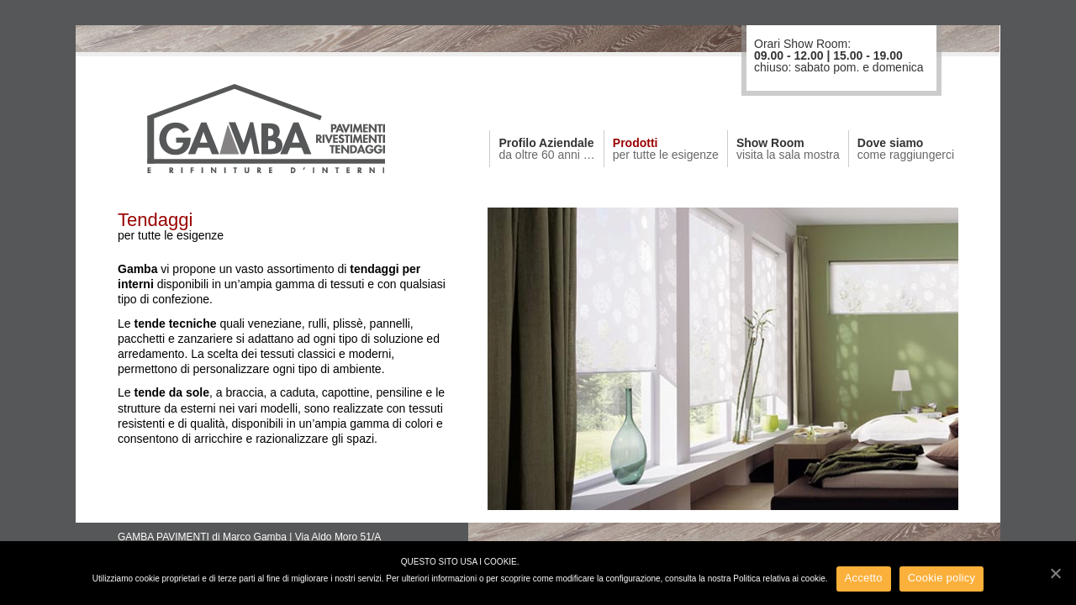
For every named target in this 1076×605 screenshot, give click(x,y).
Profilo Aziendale (546, 148)
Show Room (788, 148)
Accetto (864, 577)
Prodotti (666, 148)
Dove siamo (905, 148)
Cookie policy (942, 577)
